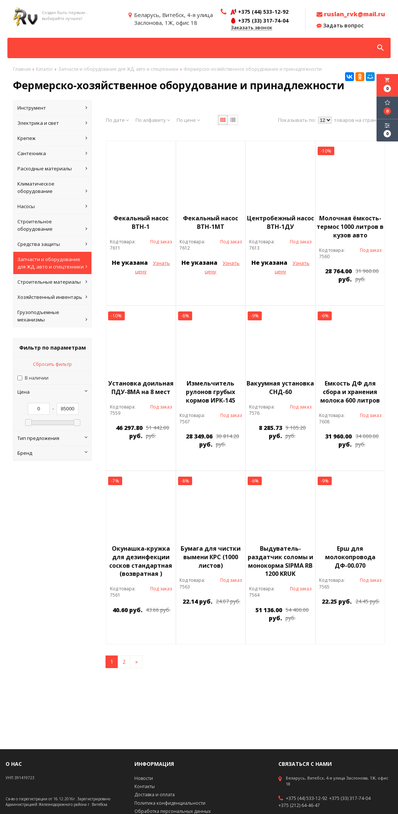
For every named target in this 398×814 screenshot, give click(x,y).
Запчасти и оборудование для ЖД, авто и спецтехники (52, 263)
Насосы (52, 206)
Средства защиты (52, 244)
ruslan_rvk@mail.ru (351, 14)
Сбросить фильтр (52, 364)
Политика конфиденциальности (169, 803)
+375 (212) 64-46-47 (299, 805)
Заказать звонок (251, 27)
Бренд (52, 453)
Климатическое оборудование (52, 187)
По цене (188, 120)
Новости (143, 778)
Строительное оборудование (52, 225)
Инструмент (52, 107)
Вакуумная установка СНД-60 (280, 387)
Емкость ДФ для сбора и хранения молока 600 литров (350, 391)
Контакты (144, 786)
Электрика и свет (52, 123)
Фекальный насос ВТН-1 (140, 222)
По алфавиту (153, 120)
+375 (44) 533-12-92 (306, 798)
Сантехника (52, 153)
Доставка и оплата (154, 794)
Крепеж (52, 138)
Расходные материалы (52, 168)
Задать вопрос (340, 25)
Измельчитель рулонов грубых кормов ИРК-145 (210, 391)
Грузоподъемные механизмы (52, 316)
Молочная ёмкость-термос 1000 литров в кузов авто (350, 226)
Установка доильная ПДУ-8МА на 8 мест (141, 387)
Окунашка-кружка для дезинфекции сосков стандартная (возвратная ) (140, 561)
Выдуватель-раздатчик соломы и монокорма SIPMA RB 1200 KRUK (280, 561)
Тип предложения (52, 438)
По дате (117, 120)
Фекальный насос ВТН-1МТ (210, 222)
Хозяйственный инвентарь (52, 297)
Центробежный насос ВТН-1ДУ (280, 222)
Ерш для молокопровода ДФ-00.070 (350, 557)
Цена (52, 391)
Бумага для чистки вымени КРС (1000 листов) (211, 557)
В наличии (37, 378)
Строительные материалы (52, 282)
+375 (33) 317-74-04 (350, 798)
